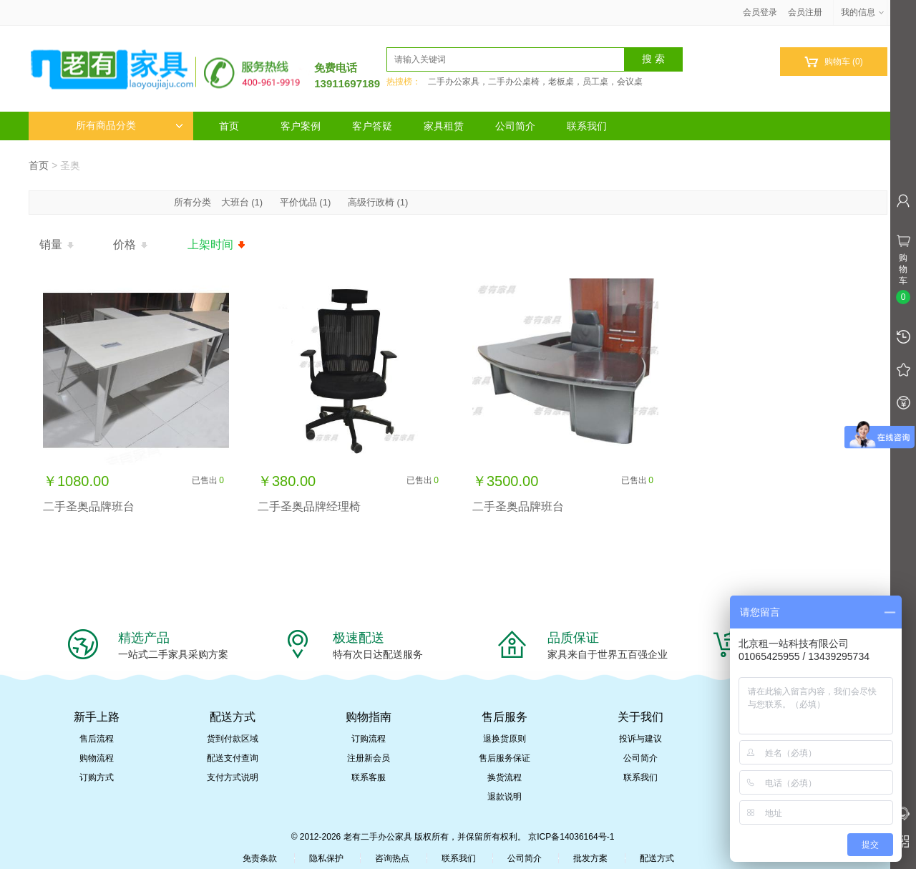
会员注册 (805, 12)
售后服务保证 (504, 758)
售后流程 (96, 739)
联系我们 (587, 126)
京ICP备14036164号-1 (571, 837)
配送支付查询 (232, 758)
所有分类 (194, 202)
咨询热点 (392, 858)
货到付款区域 (232, 739)
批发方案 (590, 858)
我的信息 (863, 12)
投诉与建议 (640, 739)
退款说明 (504, 797)
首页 (229, 126)
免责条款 (260, 858)
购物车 (833, 61)
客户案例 (301, 126)
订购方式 (96, 777)
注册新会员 (368, 758)
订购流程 (368, 739)
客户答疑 (372, 126)
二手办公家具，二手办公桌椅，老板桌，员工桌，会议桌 (535, 82)
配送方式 (657, 858)
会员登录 (760, 12)
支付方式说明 (232, 777)
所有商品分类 (129, 125)
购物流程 (96, 758)
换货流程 (504, 777)
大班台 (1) (242, 202)
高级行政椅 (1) (378, 202)
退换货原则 (504, 739)
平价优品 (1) (305, 202)
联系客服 (368, 777)
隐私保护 (326, 858)
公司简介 (515, 126)
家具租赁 (444, 126)
